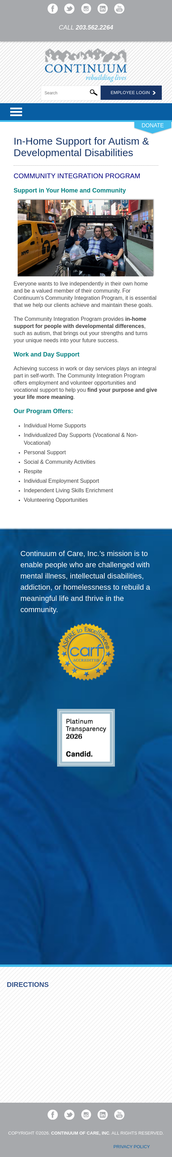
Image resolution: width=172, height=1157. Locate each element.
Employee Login (130, 92)
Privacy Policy (132, 1146)
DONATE (153, 125)
